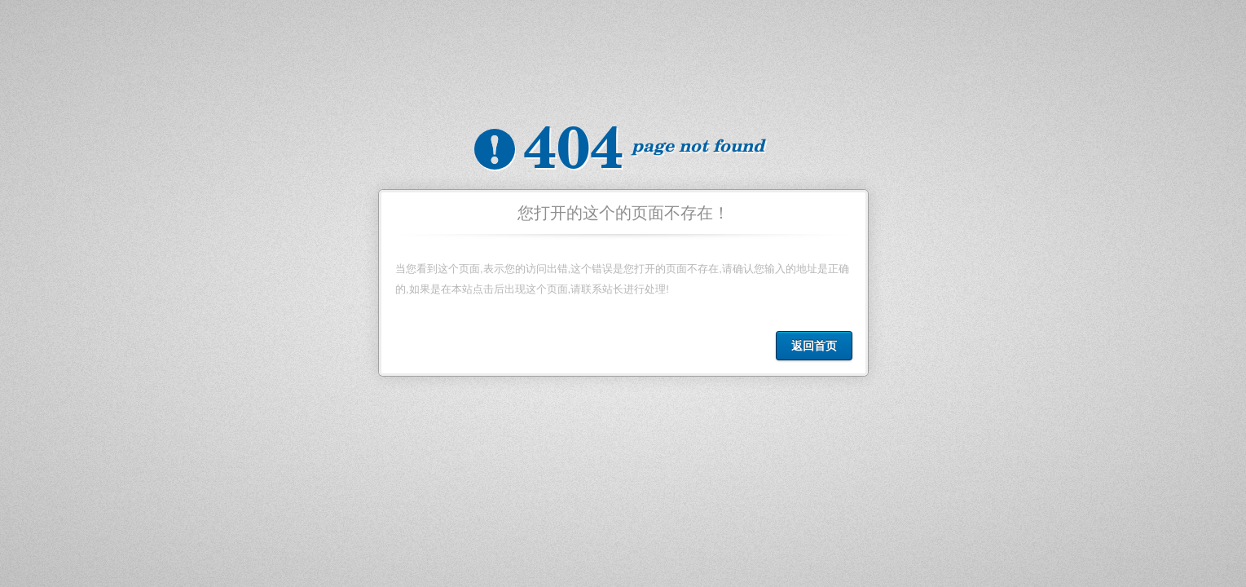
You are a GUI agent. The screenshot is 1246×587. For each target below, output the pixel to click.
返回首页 (814, 345)
